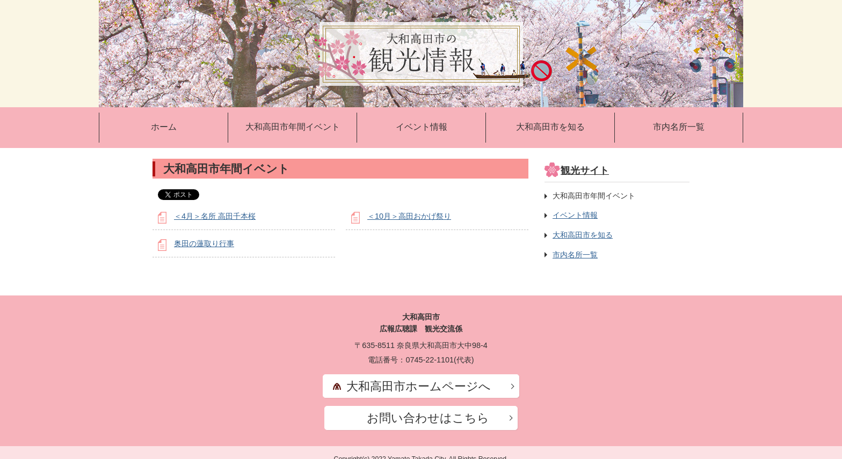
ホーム (164, 126)
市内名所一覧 (679, 126)
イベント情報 (421, 126)
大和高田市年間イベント (292, 126)
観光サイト (585, 170)
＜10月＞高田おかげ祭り (409, 216)
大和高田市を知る (550, 126)
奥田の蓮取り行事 (204, 243)
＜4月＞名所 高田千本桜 (215, 216)
